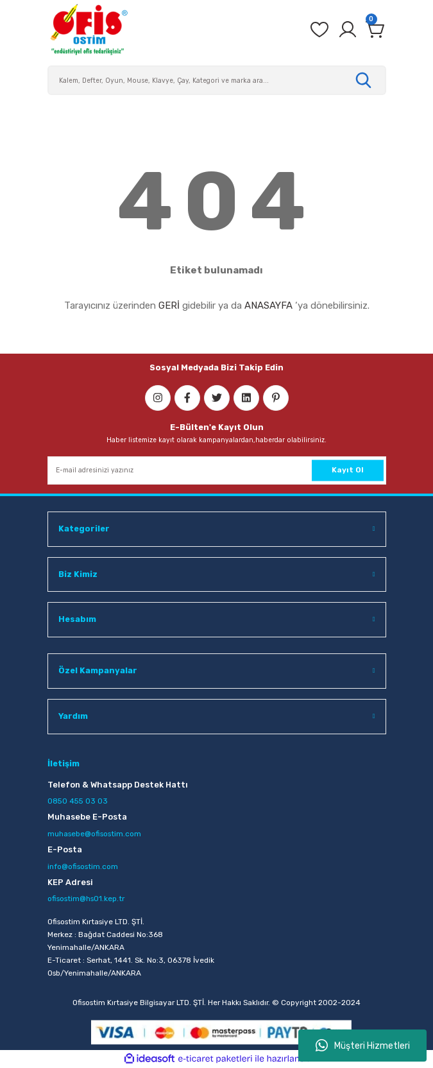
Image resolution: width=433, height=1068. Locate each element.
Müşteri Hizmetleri (363, 1045)
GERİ (169, 305)
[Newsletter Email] (216, 470)
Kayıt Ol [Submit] (348, 469)
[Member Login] (347, 29)
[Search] (216, 80)
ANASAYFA (268, 305)
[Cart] (376, 29)
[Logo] (88, 29)
